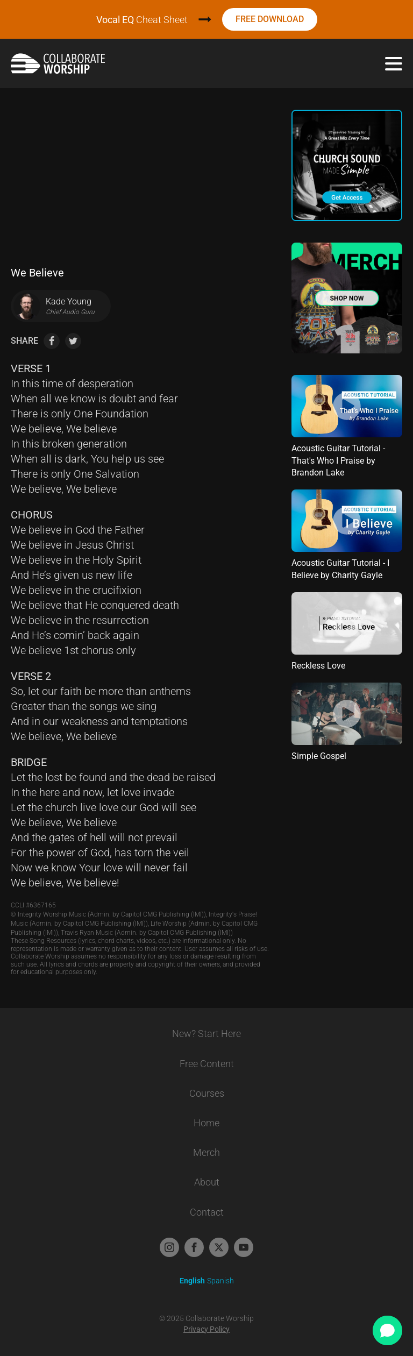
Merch (206, 1152)
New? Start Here (206, 1033)
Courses (206, 1093)
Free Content (207, 1063)
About (206, 1182)
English (192, 1280)
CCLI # (33, 905)
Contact (207, 1212)
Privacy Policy (206, 1329)
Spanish (220, 1280)
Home (206, 1122)
